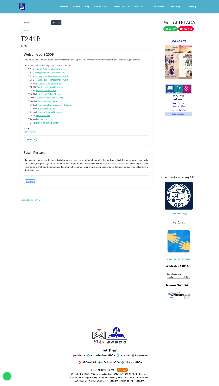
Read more (31, 139)
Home (25, 30)
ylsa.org (129, 380)
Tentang (191, 6)
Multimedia (158, 6)
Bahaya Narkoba (44, 119)
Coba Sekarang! (178, 213)
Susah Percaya (43, 115)
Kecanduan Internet (45, 108)
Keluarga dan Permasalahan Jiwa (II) (52, 79)
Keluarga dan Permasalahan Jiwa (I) (52, 76)
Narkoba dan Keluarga (47, 122)
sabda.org (139, 380)
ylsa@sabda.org (110, 380)
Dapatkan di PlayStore (178, 258)
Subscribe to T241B (30, 199)
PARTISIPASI (108, 370)
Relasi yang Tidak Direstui (48, 94)
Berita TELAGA (121, 6)
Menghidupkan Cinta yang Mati (50, 72)
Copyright (76, 374)
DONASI (122, 370)
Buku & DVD (140, 6)
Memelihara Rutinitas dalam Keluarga (54, 104)
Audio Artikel (100, 6)
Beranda (63, 6)
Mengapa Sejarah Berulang (49, 112)
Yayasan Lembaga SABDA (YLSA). (112, 374)
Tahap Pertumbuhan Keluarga (50, 97)
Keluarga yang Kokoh (46, 101)
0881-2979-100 (87, 380)
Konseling (175, 6)
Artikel (76, 6)
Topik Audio (29, 131)
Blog (86, 6)
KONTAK (96, 370)
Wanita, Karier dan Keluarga (49, 87)
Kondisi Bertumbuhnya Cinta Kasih (51, 69)
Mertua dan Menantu (46, 90)
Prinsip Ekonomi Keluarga (48, 83)
